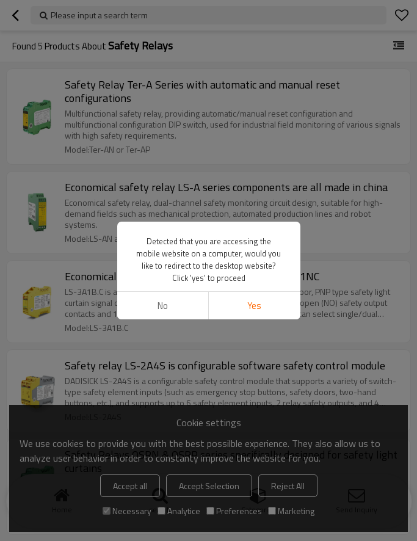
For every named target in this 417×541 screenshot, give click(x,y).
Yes (254, 306)
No (163, 306)
